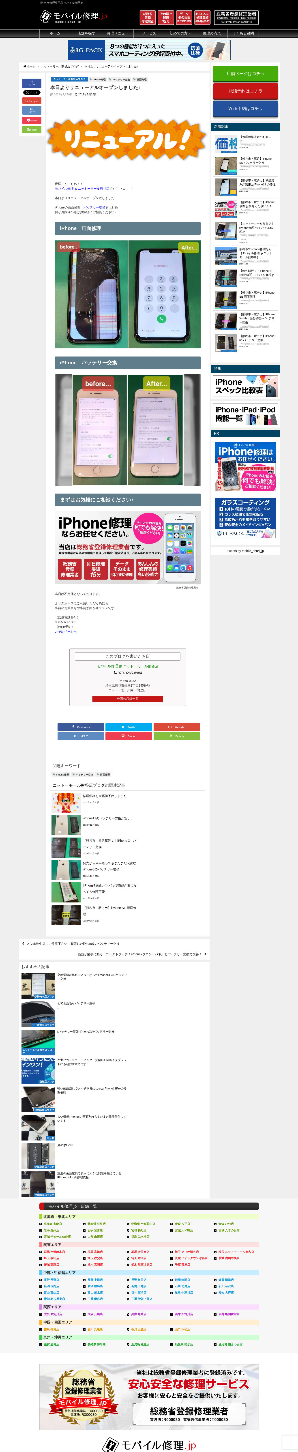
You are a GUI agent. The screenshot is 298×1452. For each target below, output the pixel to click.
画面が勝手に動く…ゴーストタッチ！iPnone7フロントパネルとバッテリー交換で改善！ (139, 892)
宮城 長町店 (139, 1054)
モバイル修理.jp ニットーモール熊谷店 (82, 188)
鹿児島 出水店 (184, 1168)
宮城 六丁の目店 (229, 1054)
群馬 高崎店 (95, 1075)
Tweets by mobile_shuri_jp (245, 550)
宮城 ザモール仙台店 (57, 1060)
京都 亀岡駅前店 (229, 1138)
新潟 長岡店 (51, 1110)
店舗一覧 (230, 1391)
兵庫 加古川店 (184, 1138)
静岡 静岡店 (182, 1103)
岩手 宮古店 (95, 1054)
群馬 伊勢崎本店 (54, 1075)
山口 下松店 (182, 1153)
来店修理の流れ (188, 1350)
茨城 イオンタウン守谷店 (191, 1082)
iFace (135, 1360)
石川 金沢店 (226, 1110)
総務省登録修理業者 (53, 1355)
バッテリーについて (53, 1395)
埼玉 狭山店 (51, 1082)
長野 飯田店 (139, 1103)
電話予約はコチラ (246, 91)
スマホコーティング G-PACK (151, 1350)
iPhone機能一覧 (235, 1371)
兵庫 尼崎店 (139, 1138)
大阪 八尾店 (95, 1138)
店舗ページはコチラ (246, 73)
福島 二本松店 (140, 1060)
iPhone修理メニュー (99, 1350)
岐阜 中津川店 (184, 1116)
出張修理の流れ (188, 1360)
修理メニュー (118, 33)
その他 (228, 1345)
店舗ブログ (231, 1386)
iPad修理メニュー (97, 1355)
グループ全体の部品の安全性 (59, 1376)
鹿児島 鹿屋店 (140, 1168)
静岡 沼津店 (226, 1103)
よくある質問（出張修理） (196, 1396)
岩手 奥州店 (51, 1054)
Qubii (135, 1370)
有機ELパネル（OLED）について (61, 1388)
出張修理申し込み (190, 1381)
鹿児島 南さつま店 (231, 1168)
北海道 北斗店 (97, 1047)
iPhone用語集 (233, 1350)
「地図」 (140, 690)
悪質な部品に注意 (51, 1371)
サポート (184, 1345)
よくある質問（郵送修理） (196, 1391)
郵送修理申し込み (190, 1376)
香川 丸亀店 (95, 1153)
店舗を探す (86, 33)
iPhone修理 (99, 79)
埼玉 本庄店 (139, 1082)
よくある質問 (243, 33)
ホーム (55, 33)
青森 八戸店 (182, 1047)
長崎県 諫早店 (97, 1168)
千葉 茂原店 (182, 1088)
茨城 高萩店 (51, 1088)
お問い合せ (185, 1365)
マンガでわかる (50, 1365)
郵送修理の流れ (188, 1355)
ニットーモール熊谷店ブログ (69, 79)
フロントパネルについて (56, 1381)
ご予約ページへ (66, 631)
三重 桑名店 (95, 1123)
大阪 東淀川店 (53, 1138)
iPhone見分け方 (235, 1365)
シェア (32, 83)
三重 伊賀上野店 (141, 1123)
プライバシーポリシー (193, 1438)
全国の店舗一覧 (128, 698)
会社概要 (167, 1438)
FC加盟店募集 (234, 1396)
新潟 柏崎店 (95, 1110)
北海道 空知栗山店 (143, 1047)
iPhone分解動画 (235, 1360)
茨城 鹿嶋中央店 (229, 1082)
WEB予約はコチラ (245, 108)
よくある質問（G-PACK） (196, 1401)
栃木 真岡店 (95, 1088)
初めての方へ (180, 33)
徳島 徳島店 (51, 1153)
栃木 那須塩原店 (141, 1088)
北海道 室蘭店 (53, 1047)
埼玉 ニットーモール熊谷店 (236, 1075)
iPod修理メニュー (97, 1360)
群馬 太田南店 (140, 1075)
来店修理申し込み (190, 1371)
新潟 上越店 (139, 1110)
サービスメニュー (144, 1345)
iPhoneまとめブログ (238, 1381)
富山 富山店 (51, 1116)
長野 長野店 (51, 1103)
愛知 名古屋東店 (54, 1123)
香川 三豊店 (139, 1153)
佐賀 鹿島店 (51, 1168)
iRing (135, 1365)
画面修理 (142, 79)
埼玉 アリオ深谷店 (187, 1075)
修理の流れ (212, 33)
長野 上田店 (95, 1103)
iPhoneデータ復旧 (98, 1365)
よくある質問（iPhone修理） (198, 1386)
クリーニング (48, 1360)
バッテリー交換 (121, 79)
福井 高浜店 (139, 1116)
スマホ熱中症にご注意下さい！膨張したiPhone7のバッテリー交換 (73, 882)
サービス (149, 33)
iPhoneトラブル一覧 (238, 1355)
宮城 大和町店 (184, 1054)
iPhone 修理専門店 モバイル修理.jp (95, 1438)
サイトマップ (223, 1438)
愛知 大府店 (226, 1116)
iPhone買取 (139, 1355)
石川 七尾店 (182, 1110)
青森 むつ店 (226, 1047)
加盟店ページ (247, 1438)
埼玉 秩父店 (95, 1082)
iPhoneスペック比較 (238, 1376)
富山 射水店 (95, 1116)
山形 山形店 (95, 1060)
